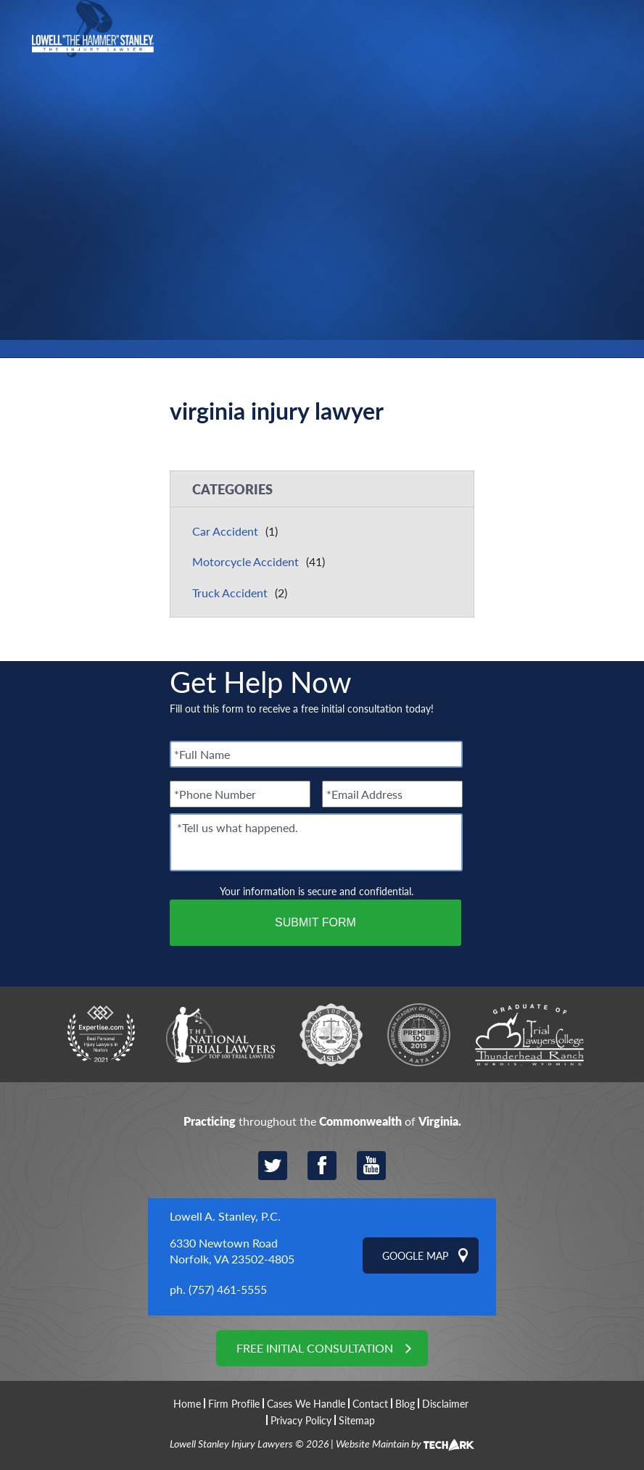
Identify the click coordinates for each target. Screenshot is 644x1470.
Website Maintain (372, 1443)
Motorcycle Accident (245, 561)
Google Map (415, 1255)
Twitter (272, 1165)
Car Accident (225, 531)
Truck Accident (230, 592)
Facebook (322, 1165)
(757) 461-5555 (228, 1289)
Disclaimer (445, 1403)
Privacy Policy (301, 1420)
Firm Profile (234, 1403)
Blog (405, 1403)
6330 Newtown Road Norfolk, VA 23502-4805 (232, 1250)
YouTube (371, 1165)
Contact (370, 1403)
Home (187, 1404)
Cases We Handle (306, 1403)
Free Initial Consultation (314, 1348)
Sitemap (357, 1420)
